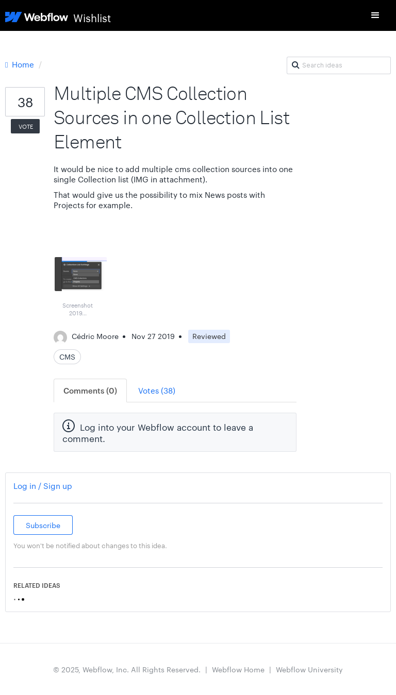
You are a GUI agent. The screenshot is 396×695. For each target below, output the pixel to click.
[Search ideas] (339, 65)
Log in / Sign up (42, 485)
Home (20, 64)
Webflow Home (238, 669)
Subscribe (43, 525)
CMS (67, 356)
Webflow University (309, 669)
